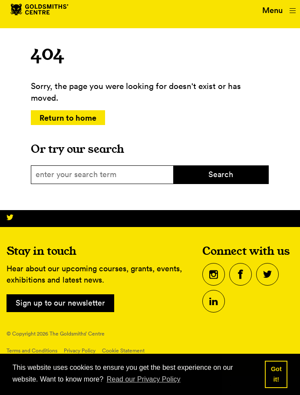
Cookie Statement (123, 350)
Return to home (68, 117)
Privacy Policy (80, 350)
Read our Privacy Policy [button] (144, 379)
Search (220, 174)
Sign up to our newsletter (60, 303)
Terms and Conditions (32, 350)
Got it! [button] (276, 374)
